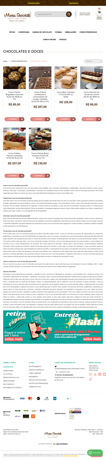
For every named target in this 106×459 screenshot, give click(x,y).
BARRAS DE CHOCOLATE (42, 32)
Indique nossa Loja (11, 377)
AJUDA (31, 363)
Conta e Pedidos (82, 15)
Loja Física (7, 374)
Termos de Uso (35, 387)
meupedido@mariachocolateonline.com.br (70, 369)
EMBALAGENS (70, 32)
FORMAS (58, 32)
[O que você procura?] (69, 14)
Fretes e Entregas (36, 370)
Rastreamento (35, 366)
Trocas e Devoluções (37, 380)
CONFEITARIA (23, 32)
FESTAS (12, 32)
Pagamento (33, 377)
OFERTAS (62, 39)
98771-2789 (64, 372)
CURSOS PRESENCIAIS (88, 32)
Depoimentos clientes (12, 388)
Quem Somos (8, 371)
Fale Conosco (8, 384)
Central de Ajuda (33, 3)
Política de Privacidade (38, 383)
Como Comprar (35, 373)
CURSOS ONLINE (49, 39)
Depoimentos (73, 3)
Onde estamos (9, 381)
